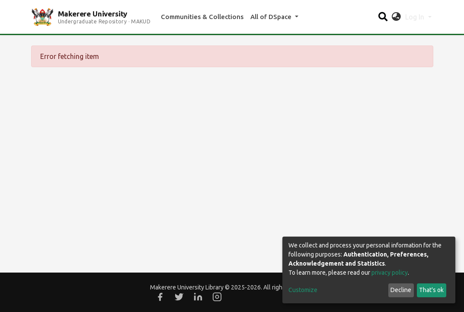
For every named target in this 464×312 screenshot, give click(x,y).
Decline (400, 289)
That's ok (431, 289)
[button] (396, 17)
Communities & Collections (202, 16)
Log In (415, 17)
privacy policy (389, 272)
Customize (302, 289)
